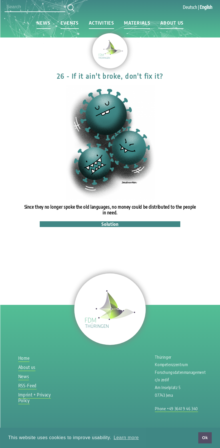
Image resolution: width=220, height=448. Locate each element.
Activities (101, 23)
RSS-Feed (27, 385)
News (44, 23)
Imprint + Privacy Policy (34, 397)
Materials (137, 23)
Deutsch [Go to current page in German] (190, 7)
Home (24, 358)
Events (70, 23)
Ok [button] (205, 437)
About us (171, 23)
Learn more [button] (126, 437)
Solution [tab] (109, 224)
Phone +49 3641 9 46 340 (176, 408)
